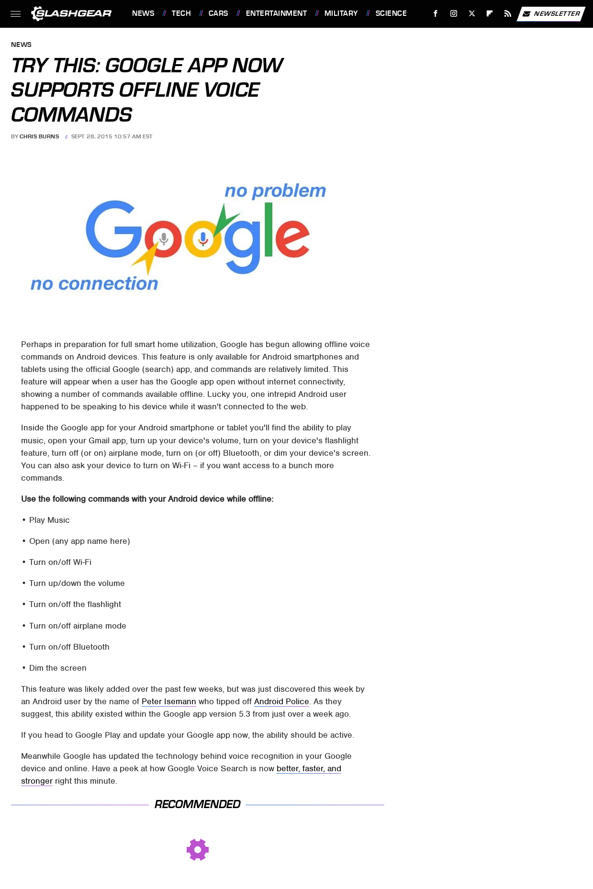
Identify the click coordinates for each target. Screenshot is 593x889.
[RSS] (508, 13)
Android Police (281, 701)
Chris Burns (39, 136)
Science (391, 13)
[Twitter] (472, 13)
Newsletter (551, 14)
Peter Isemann (169, 701)
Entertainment (276, 13)
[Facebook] (436, 13)
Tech (181, 13)
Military (341, 13)
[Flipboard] (490, 13)
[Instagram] (454, 13)
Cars (218, 13)
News (143, 13)
